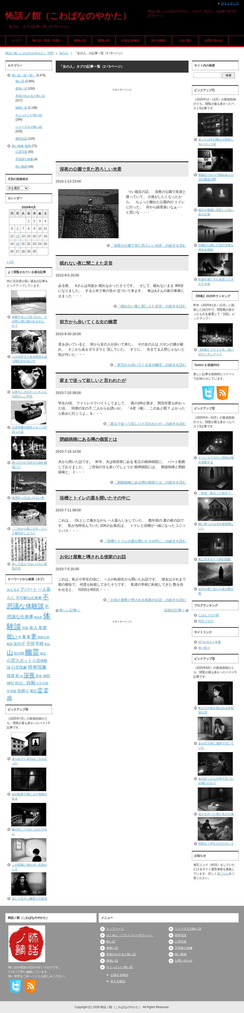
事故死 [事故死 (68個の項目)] (38, 617)
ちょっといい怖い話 (28, 115)
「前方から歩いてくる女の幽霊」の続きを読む (150, 365)
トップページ (115, 929)
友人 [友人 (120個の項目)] (33, 627)
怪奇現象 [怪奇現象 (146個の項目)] (37, 667)
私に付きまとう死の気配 (214, 559)
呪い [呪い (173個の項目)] (12, 636)
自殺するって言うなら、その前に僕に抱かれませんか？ (29, 321)
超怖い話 (80, 40)
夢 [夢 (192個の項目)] (34, 636)
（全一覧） (185, 40)
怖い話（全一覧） (23, 75)
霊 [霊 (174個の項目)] (39, 690)
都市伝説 (21, 138)
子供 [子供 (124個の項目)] (30, 643)
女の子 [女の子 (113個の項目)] (19, 643)
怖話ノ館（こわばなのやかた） (68, 16)
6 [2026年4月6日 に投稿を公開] (17, 228)
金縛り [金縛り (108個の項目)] (23, 691)
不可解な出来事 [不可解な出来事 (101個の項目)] (29, 598)
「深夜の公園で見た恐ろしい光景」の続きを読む (148, 246)
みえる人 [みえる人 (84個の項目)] (13, 590)
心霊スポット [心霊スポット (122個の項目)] (19, 660)
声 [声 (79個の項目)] (19, 637)
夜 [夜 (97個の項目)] (28, 637)
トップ (16, 40)
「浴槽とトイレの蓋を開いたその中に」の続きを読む (145, 541)
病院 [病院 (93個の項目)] (46, 676)
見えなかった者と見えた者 (216, 814)
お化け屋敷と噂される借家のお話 (93, 556)
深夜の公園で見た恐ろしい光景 (91, 169)
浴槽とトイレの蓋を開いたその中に (95, 498)
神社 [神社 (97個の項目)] (10, 683)
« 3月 (10, 262)
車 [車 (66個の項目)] (8, 691)
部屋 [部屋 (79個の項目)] (13, 691)
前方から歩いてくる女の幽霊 (88, 321)
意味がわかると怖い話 (30, 96)
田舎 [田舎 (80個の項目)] (39, 676)
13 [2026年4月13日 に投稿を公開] (17, 236)
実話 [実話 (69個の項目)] (47, 644)
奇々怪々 (204, 648)
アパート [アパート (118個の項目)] (28, 589)
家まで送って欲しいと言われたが (93, 380)
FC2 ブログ (206, 621)
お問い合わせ (213, 40)
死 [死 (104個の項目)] (17, 676)
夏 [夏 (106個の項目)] (24, 637)
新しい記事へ (69, 610)
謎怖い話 (103, 40)
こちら (224, 873)
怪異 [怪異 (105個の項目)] (11, 676)
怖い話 (19, 81)
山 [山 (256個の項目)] (10, 652)
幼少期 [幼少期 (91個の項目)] (19, 653)
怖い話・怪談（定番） (47, 40)
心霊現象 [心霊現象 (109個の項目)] (19, 667)
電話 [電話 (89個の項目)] (33, 691)
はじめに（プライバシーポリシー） (129, 935)
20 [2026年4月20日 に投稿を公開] (17, 244)
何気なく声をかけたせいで (216, 843)
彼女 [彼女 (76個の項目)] (43, 653)
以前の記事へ (174, 610)
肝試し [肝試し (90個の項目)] (20, 683)
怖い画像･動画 (21, 146)
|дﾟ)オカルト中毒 (209, 642)
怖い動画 (21, 166)
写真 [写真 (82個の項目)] (25, 628)
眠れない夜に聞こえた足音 (86, 263)
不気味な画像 (24, 159)
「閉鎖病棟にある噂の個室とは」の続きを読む (150, 482)
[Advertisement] (122, 126)
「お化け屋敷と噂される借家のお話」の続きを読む (146, 600)
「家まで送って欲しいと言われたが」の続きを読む (146, 424)
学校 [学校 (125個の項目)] (39, 643)
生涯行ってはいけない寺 (28, 498)
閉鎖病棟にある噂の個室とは (88, 439)
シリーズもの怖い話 (28, 127)
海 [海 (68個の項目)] (21, 676)
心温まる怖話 (130, 40)
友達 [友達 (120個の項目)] (42, 627)
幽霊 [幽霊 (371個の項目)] (32, 652)
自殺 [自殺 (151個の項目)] (31, 682)
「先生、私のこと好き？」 (216, 493)
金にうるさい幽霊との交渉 (29, 898)
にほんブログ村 (208, 615)
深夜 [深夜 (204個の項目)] (29, 675)
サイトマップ (230, 3)
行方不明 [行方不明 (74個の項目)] (42, 683)
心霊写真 (21, 152)
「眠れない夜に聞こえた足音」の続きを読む (151, 306)
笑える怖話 (158, 40)
